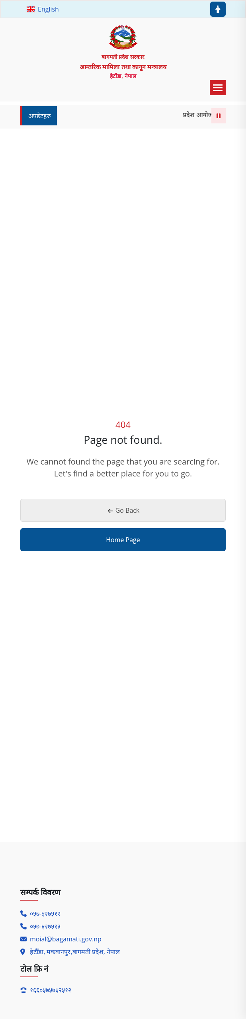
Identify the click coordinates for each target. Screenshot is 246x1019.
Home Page (123, 539)
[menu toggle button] (218, 87)
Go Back (123, 510)
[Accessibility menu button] (218, 9)
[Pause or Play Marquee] (218, 115)
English (43, 9)
